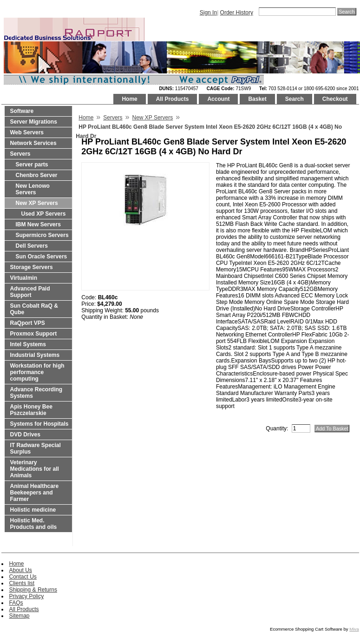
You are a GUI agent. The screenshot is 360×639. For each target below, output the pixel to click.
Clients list (22, 583)
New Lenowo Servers (33, 189)
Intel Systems (28, 344)
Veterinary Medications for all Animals (34, 469)
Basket (257, 99)
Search (294, 99)
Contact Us (23, 576)
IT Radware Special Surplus (35, 448)
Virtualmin (23, 278)
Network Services (33, 143)
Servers (20, 154)
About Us (20, 570)
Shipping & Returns (33, 589)
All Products (172, 99)
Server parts (32, 164)
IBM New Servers (38, 224)
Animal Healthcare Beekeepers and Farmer (34, 492)
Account (218, 99)
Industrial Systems (35, 355)
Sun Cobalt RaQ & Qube (34, 309)
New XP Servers (37, 203)
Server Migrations (33, 122)
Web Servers (27, 132)
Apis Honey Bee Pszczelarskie (31, 409)
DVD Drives (25, 434)
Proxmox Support (33, 333)
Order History (236, 12)
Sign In (208, 12)
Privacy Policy (26, 596)
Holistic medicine (33, 510)
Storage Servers (31, 267)
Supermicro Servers (42, 235)
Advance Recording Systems (36, 392)
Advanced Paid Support (30, 291)
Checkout (335, 99)
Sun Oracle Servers (41, 256)
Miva (354, 629)
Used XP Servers (43, 214)
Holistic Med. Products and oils (33, 523)
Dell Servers (32, 246)
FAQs (16, 602)
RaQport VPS (27, 323)
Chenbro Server (37, 175)
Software (22, 111)
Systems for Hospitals (39, 424)
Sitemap (19, 616)
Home (129, 99)
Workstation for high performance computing (37, 372)
